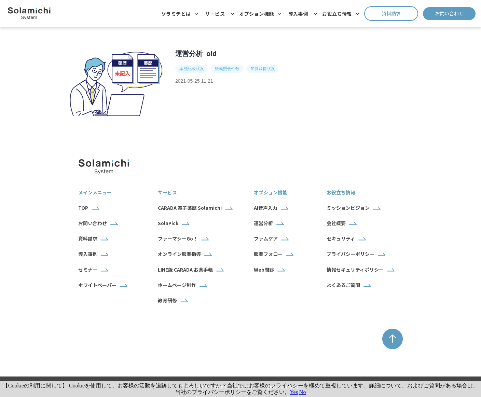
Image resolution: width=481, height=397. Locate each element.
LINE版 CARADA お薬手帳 (185, 269)
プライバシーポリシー (350, 253)
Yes (294, 392)
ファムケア (266, 238)
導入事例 (298, 13)
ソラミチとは (176, 13)
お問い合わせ (455, 13)
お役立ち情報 (337, 13)
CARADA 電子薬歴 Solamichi (190, 207)
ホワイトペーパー (97, 285)
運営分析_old (196, 53)
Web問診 (264, 269)
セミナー (87, 269)
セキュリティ (341, 238)
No (302, 392)
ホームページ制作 (177, 285)
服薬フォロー (268, 253)
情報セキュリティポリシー (355, 269)
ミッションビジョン (348, 207)
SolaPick (168, 223)
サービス (215, 13)
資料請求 (400, 13)
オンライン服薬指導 (179, 253)
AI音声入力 (265, 207)
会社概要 (336, 223)
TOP (83, 207)
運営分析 (263, 223)
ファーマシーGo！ (178, 238)
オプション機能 (256, 13)
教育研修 (167, 300)
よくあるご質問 (343, 285)
